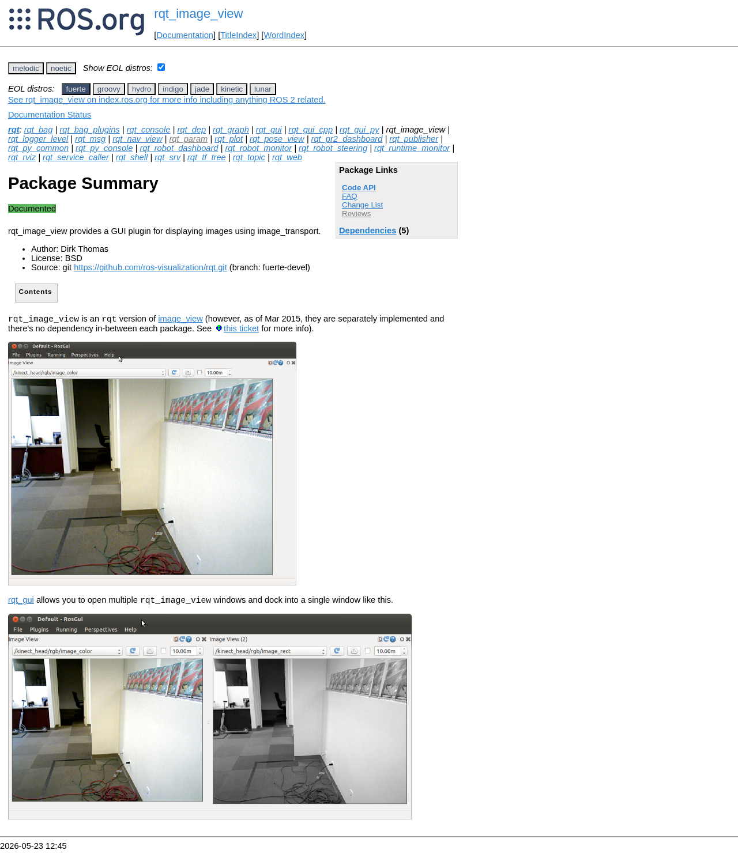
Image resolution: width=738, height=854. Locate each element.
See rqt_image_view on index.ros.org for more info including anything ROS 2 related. (167, 99)
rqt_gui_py (359, 129)
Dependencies (367, 230)
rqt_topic (249, 157)
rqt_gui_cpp (311, 129)
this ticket (241, 330)
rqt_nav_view (137, 138)
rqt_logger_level (38, 138)
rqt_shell (132, 157)
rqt (14, 129)
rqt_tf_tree (206, 157)
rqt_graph (231, 129)
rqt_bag (38, 129)
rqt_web (287, 157)
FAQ (349, 196)
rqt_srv (167, 157)
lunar (263, 89)
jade (202, 89)
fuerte (76, 89)
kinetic (232, 89)
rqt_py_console (104, 148)
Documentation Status (49, 114)
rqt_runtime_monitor (412, 148)
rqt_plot (228, 138)
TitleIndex (238, 35)
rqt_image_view (198, 13)
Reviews (356, 213)
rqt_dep (191, 129)
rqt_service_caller (76, 157)
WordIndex (283, 35)
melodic (26, 68)
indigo (173, 89)
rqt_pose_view (277, 138)
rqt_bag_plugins (89, 129)
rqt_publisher (413, 138)
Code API (359, 187)
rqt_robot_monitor (258, 148)
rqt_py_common (38, 148)
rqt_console (149, 129)
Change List (362, 205)
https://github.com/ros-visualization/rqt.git (150, 267)
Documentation (184, 35)
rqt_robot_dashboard (179, 148)
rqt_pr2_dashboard (347, 138)
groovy (109, 89)
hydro (141, 89)
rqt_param (188, 138)
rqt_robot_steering (333, 148)
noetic (61, 68)
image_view (180, 320)
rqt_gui (269, 129)
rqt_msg (90, 138)
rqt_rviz (22, 157)
